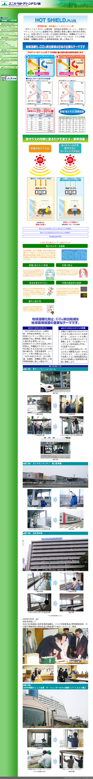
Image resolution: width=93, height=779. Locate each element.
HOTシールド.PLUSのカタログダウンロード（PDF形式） (55, 232)
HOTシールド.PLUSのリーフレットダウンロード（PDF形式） (55, 228)
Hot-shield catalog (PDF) (55, 236)
